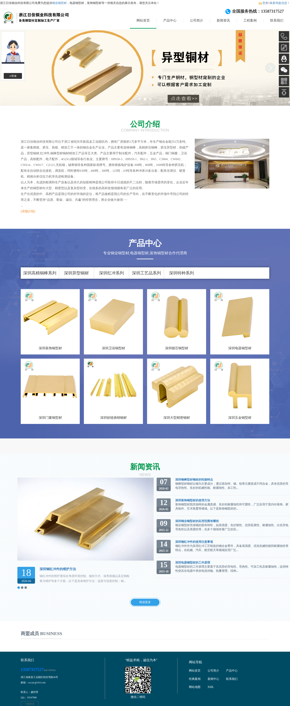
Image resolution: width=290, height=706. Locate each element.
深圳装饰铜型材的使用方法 (192, 500)
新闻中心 (213, 678)
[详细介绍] (28, 211)
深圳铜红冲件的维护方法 (58, 569)
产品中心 (169, 20)
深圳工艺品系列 (146, 273)
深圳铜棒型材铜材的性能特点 (194, 479)
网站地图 (195, 687)
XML (211, 687)
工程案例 (250, 20)
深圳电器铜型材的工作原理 (192, 562)
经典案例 (195, 678)
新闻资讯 (223, 20)
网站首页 (143, 20)
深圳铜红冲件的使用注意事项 (194, 541)
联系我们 (276, 20)
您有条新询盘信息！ (274, 3)
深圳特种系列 (181, 273)
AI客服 (13, 75)
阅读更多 (145, 602)
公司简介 (196, 20)
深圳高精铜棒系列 (39, 273)
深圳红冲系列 (111, 273)
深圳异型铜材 (76, 273)
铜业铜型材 (59, 3)
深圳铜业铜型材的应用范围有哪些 (197, 521)
